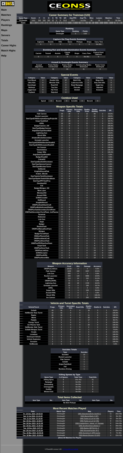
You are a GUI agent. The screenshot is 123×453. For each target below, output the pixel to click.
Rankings (6, 25)
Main (4, 10)
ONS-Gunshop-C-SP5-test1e (89, 433)
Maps (4, 30)
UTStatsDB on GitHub (70, 449)
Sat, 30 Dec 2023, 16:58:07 (33, 421)
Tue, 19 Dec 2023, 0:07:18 (33, 428)
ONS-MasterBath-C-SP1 (89, 416)
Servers (5, 35)
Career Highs (8, 45)
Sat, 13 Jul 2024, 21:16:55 (33, 418)
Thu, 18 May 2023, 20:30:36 (33, 433)
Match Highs (8, 50)
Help (3, 55)
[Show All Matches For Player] (69, 438)
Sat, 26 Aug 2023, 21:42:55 (33, 430)
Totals (4, 40)
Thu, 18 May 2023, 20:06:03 (33, 435)
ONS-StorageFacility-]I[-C (89, 430)
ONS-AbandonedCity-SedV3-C (89, 414)
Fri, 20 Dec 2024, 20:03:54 (33, 414)
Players (5, 20)
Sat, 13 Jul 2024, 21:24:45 (33, 416)
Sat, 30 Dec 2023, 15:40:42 (33, 426)
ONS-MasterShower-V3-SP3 (89, 435)
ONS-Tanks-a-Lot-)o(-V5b (89, 418)
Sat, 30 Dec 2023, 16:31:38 (33, 423)
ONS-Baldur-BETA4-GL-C (89, 428)
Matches (6, 15)
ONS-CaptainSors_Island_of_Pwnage (89, 423)
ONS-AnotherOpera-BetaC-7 (89, 426)
